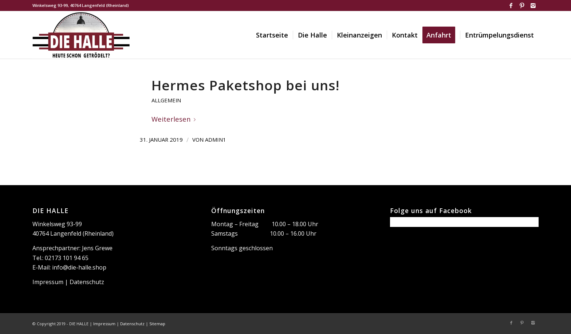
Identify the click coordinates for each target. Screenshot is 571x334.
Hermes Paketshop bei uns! (245, 85)
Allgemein (166, 100)
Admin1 (215, 139)
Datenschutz (87, 282)
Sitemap (157, 323)
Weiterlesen (174, 118)
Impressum (47, 282)
